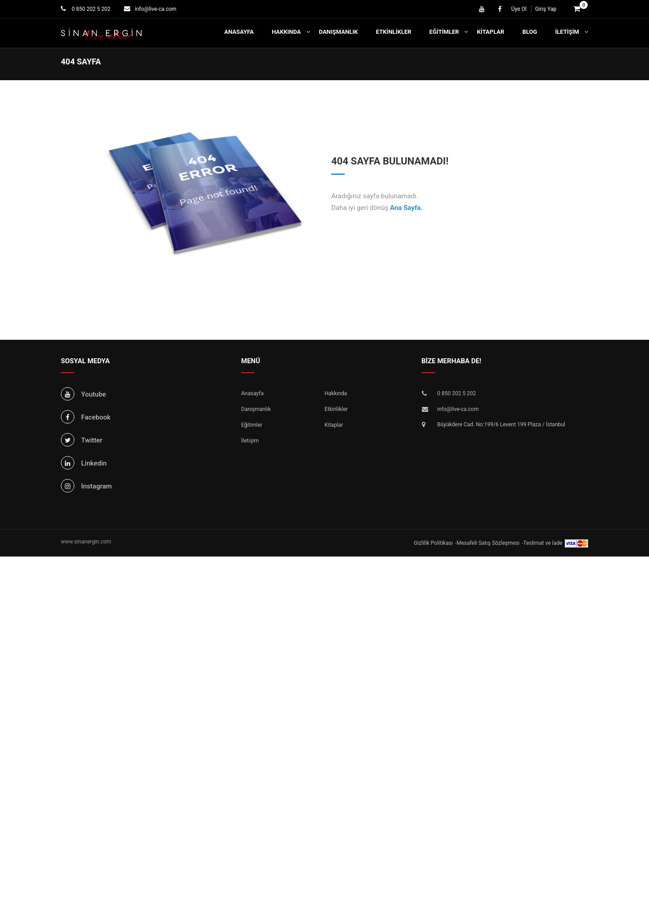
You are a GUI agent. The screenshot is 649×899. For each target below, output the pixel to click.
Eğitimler (444, 31)
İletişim (567, 31)
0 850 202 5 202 (90, 9)
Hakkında (286, 31)
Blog (529, 31)
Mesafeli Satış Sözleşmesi (488, 543)
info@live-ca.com (155, 9)
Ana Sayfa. (406, 208)
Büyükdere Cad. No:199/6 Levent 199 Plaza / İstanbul (501, 424)
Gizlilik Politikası (433, 543)
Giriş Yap (545, 9)
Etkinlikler (393, 31)
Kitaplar (490, 31)
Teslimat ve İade (542, 543)
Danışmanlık (338, 31)
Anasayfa (239, 31)
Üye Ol (518, 9)
